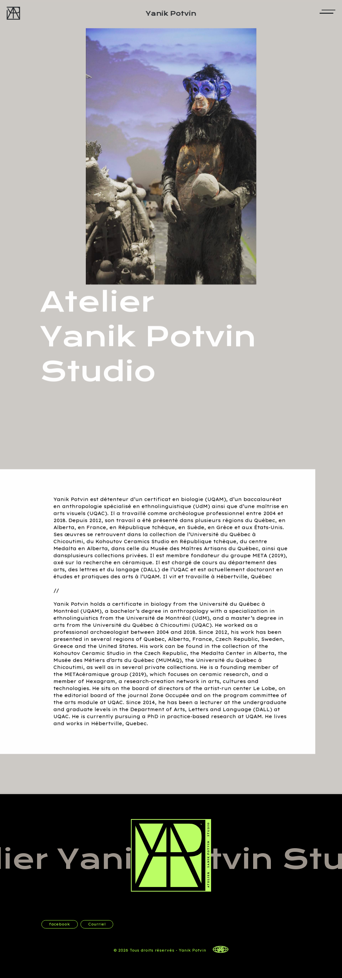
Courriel (97, 924)
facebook (59, 924)
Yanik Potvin (171, 14)
